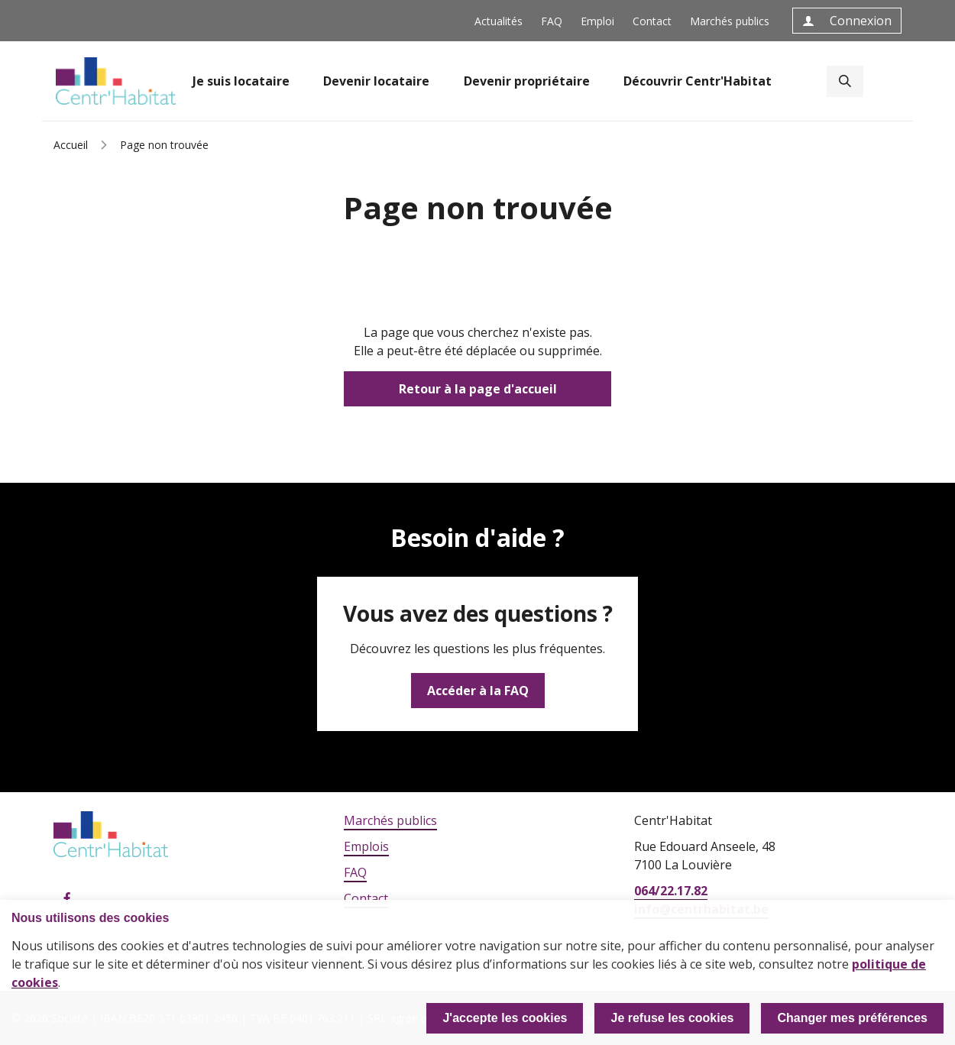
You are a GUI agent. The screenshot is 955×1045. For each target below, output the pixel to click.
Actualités (498, 21)
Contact (652, 21)
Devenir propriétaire (527, 81)
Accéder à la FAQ (478, 690)
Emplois (366, 846)
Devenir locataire (376, 81)
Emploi (597, 21)
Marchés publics (729, 21)
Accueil (70, 145)
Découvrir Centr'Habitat (697, 81)
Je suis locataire (241, 81)
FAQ (551, 21)
